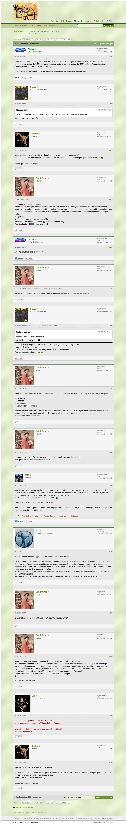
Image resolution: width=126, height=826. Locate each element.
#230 (110, 247)
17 (48, 39)
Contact (30, 818)
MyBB (20, 822)
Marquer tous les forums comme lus (88, 818)
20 (57, 39)
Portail (55, 21)
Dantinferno (41, 178)
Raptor (34, 134)
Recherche (67, 21)
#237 (110, 613)
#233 (110, 388)
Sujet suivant (35, 797)
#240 (110, 762)
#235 (110, 485)
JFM (27, 475)
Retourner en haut (48, 818)
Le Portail (37, 818)
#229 (110, 199)
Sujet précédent (22, 797)
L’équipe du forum (20, 818)
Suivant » (63, 39)
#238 (110, 656)
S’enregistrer (47, 26)
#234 (110, 452)
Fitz (37, 530)
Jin (33, 696)
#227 (110, 104)
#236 (110, 551)
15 (41, 39)
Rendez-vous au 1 (19, 31)
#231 (110, 288)
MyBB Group (35, 822)
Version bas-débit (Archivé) (65, 818)
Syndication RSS (107, 818)
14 (37, 39)
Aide (110, 21)
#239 (110, 716)
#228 (110, 150)
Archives (54, 31)
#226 (110, 57)
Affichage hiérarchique (103, 44)
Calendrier (100, 21)
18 (52, 39)
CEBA (33, 87)
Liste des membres (83, 21)
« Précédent (26, 39)
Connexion (36, 26)
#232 (110, 326)
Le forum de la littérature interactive (38, 31)
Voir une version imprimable (24, 807)
